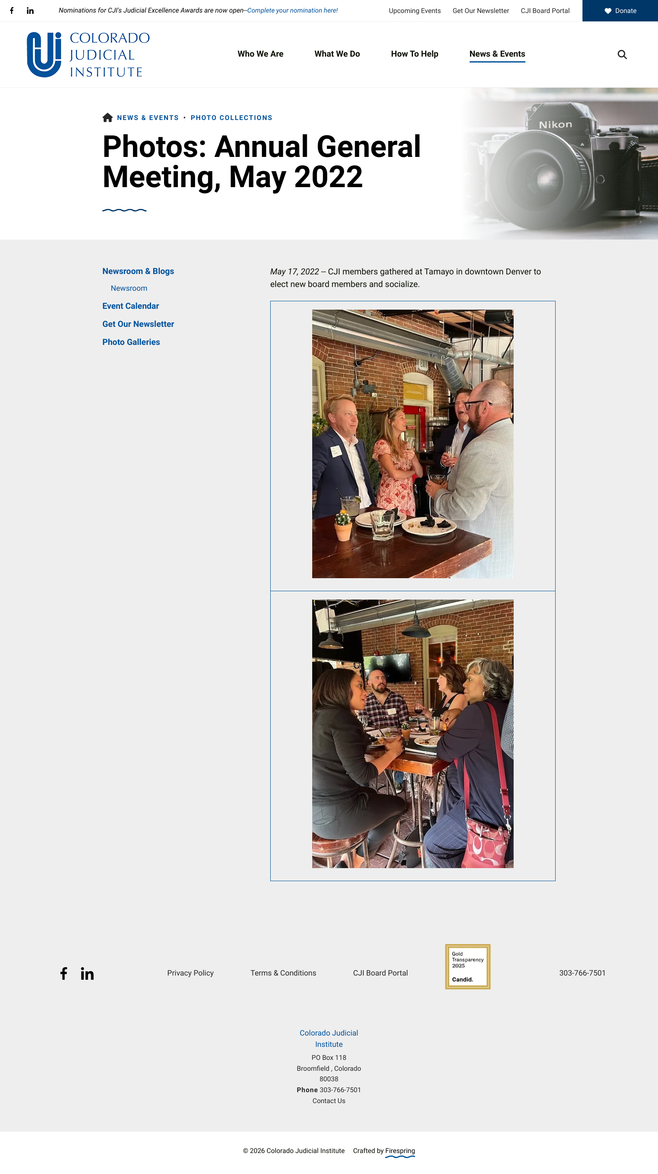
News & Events (497, 54)
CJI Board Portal (545, 11)
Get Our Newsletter (481, 11)
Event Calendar (130, 306)
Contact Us (329, 1101)
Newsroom (129, 288)
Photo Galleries (131, 342)
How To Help (415, 54)
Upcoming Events (415, 11)
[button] (622, 54)
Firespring (400, 1150)
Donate (620, 11)
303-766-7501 (340, 1090)
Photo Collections (232, 118)
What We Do (337, 54)
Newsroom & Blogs (138, 271)
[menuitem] (260, 54)
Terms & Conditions (283, 973)
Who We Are (260, 54)
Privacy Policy (190, 973)
